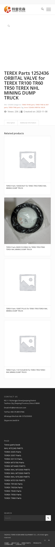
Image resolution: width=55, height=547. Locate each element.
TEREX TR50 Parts (12, 494)
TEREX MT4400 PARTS (14, 466)
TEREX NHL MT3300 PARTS (17, 469)
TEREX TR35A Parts (13, 487)
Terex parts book (12, 444)
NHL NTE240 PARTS (13, 448)
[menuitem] (41, 9)
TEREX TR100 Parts (13, 484)
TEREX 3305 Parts (12, 451)
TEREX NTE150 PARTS (14, 480)
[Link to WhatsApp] (45, 540)
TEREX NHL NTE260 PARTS (17, 476)
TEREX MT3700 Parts (14, 462)
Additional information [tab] (28, 123)
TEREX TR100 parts (28, 105)
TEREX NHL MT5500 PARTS (17, 473)
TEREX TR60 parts (14, 107)
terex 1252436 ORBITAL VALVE (34, 107)
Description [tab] (11, 123)
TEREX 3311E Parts (13, 459)
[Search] (41, 9)
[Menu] (47, 9)
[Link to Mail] (49, 540)
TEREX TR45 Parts (12, 491)
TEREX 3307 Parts (12, 455)
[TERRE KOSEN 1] (23, 9)
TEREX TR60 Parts (12, 498)
